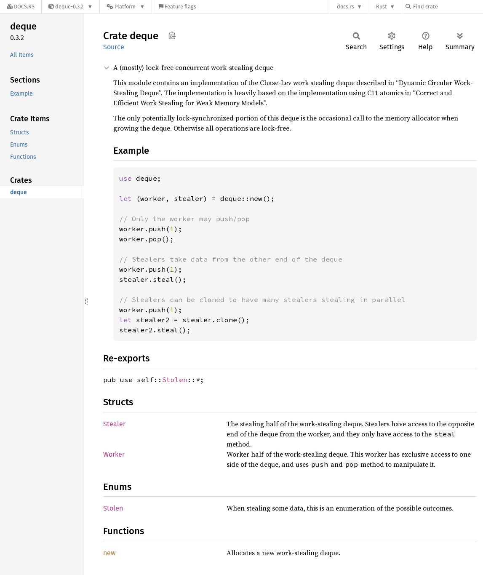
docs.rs (345, 6)
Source (113, 47)
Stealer (114, 424)
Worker (114, 454)
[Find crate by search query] (447, 6)
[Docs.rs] (20, 6)
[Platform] (126, 6)
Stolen (174, 379)
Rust (381, 6)
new (109, 553)
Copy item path (172, 35)
